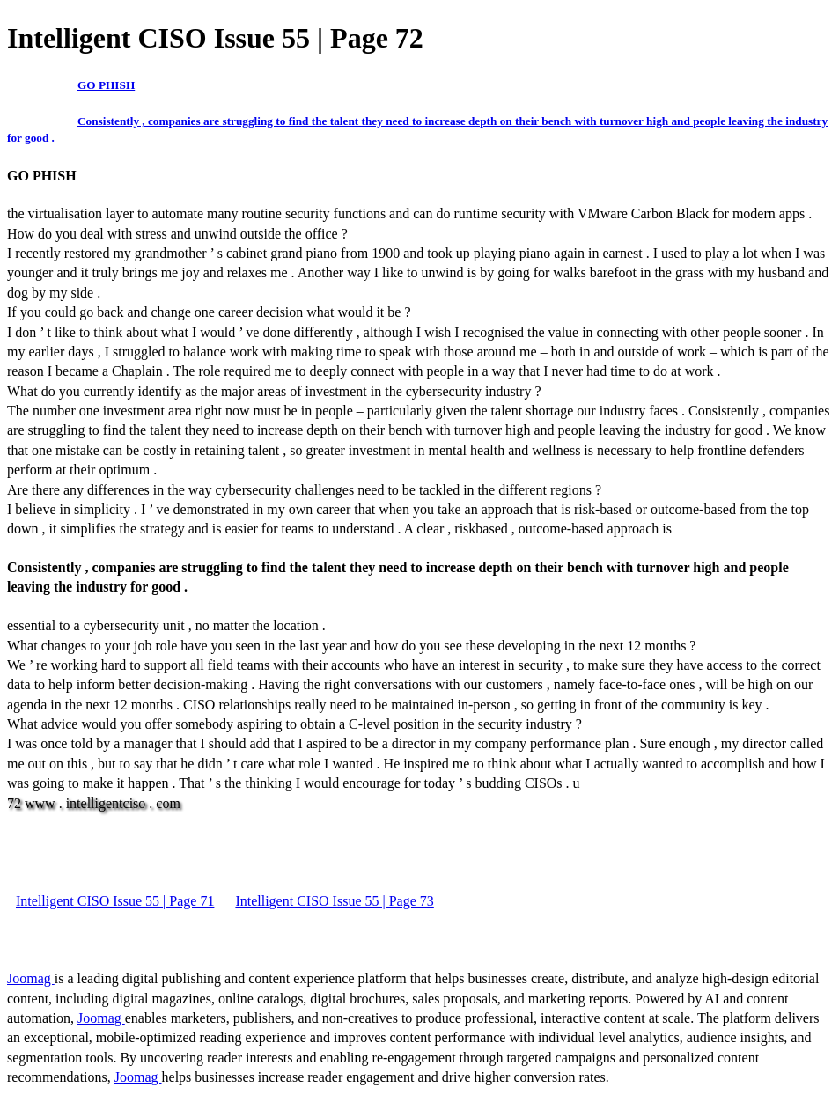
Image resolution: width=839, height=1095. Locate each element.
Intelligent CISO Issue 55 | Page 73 (334, 900)
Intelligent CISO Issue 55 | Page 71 (115, 900)
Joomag (31, 978)
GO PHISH (106, 85)
